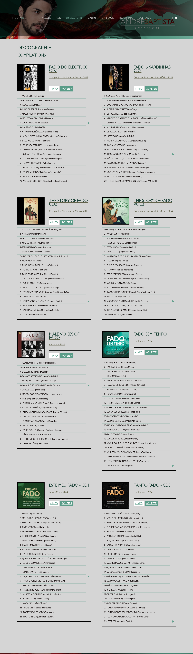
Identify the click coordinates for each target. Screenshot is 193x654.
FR (22, 18)
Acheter (67, 88)
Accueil (46, 18)
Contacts (145, 18)
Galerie (92, 18)
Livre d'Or (108, 18)
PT (13, 18)
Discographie (74, 18)
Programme (126, 18)
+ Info (54, 88)
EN (18, 18)
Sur (59, 18)
